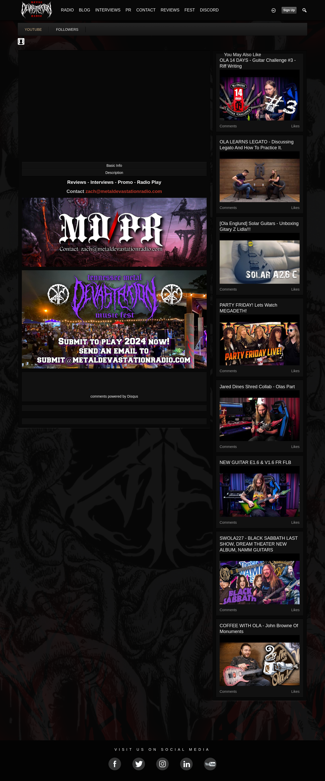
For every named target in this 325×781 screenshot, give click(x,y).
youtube (33, 29)
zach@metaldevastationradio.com (124, 191)
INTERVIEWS (107, 10)
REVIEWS (170, 10)
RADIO (67, 10)
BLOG (84, 10)
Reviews (77, 182)
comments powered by (114, 396)
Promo (126, 182)
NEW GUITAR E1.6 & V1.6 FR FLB (255, 462)
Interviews (102, 182)
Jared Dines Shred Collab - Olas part (257, 386)
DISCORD (209, 10)
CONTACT (146, 10)
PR (128, 10)
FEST (190, 10)
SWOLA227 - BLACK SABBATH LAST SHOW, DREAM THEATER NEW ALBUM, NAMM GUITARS (259, 544)
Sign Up (289, 10)
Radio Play (149, 182)
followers (67, 29)
